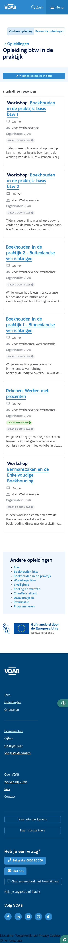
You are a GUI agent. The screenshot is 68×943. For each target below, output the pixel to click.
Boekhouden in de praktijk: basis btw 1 (31, 108)
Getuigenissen (13, 746)
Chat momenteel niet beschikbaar (35, 881)
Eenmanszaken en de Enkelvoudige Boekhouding (28, 475)
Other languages (11, 940)
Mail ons (18, 871)
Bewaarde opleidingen (49, 31)
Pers (7, 789)
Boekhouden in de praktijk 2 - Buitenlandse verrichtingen (30, 252)
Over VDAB (11, 774)
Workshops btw (25, 580)
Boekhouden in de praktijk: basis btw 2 (31, 180)
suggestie (21, 892)
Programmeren (24, 606)
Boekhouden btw (26, 571)
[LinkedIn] (18, 916)
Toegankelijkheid (27, 936)
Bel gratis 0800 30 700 (28, 860)
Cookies (55, 936)
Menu (59, 7)
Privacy (44, 936)
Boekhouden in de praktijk (32, 576)
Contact (9, 797)
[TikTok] (48, 916)
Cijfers (8, 738)
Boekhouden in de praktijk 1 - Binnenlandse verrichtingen (30, 324)
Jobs (7, 695)
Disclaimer (7, 936)
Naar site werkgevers (32, 819)
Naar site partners (32, 830)
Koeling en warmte (27, 589)
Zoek (39, 7)
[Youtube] (28, 916)
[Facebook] (8, 916)
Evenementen (13, 731)
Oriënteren (11, 710)
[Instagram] (38, 916)
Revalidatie (21, 602)
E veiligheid (21, 584)
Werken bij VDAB (15, 782)
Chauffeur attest (25, 593)
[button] (62, 703)
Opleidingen (16, 44)
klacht (36, 892)
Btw (17, 567)
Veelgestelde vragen (17, 753)
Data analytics (24, 597)
